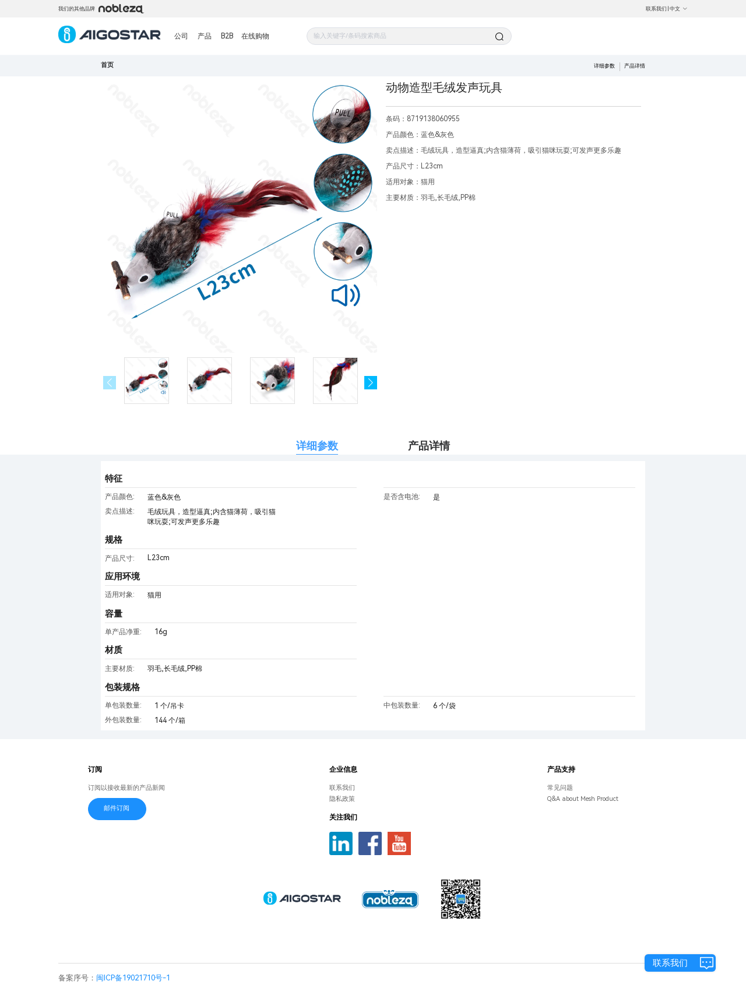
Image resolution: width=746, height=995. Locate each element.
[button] (371, 382)
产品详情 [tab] (429, 446)
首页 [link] (107, 65)
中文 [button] (679, 9)
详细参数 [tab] (317, 446)
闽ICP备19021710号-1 (133, 977)
